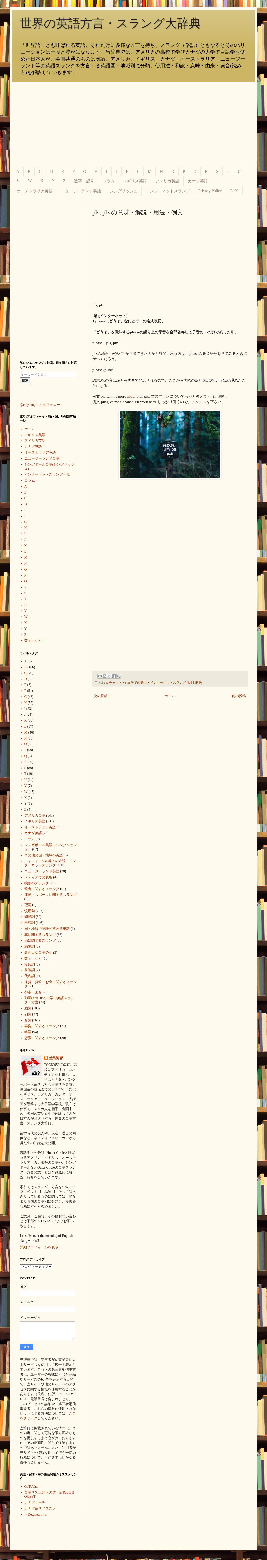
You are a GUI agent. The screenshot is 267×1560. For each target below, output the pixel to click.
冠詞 (27, 905)
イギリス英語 (135, 181)
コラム (109, 181)
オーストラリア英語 (35, 191)
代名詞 (29, 976)
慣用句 (29, 911)
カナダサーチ (34, 1502)
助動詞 (29, 946)
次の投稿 (101, 696)
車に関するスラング (40, 935)
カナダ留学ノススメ (40, 1508)
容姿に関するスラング (41, 1026)
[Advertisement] (133, 124)
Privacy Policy (210, 191)
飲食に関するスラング (41, 889)
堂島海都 (56, 1058)
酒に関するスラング (40, 940)
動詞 (190, 682)
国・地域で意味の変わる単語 (47, 929)
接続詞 (29, 964)
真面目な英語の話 (38, 952)
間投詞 (29, 917)
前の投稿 (239, 696)
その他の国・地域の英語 (43, 855)
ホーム (169, 696)
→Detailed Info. (35, 1514)
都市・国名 (33, 992)
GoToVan (31, 1486)
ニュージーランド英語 (81, 191)
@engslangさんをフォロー (40, 405)
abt (129, 396)
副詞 (27, 1014)
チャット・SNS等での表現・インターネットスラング (147, 682)
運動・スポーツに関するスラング (50, 895)
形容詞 (29, 923)
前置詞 (29, 970)
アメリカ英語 (167, 181)
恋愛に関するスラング (41, 1038)
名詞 (27, 1020)
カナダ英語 (198, 181)
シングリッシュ (123, 191)
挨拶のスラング (36, 883)
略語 (198, 682)
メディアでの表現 (38, 877)
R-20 (234, 191)
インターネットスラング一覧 (47, 474)
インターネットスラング (168, 191)
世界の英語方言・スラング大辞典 (110, 23)
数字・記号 (84, 181)
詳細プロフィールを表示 (39, 1247)
